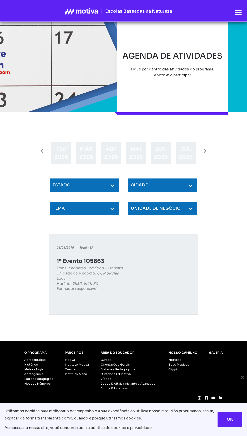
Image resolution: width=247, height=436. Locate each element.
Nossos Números (37, 383)
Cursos (106, 360)
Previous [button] (42, 151)
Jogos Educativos (114, 388)
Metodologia (34, 369)
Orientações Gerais (115, 364)
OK (230, 419)
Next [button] (205, 151)
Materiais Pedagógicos (118, 369)
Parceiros (74, 353)
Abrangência (33, 374)
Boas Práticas (178, 364)
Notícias (174, 360)
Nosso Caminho (182, 353)
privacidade (141, 427)
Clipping (174, 369)
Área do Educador (118, 353)
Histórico (31, 364)
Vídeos (106, 379)
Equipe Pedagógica (38, 379)
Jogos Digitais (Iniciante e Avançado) (129, 383)
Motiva (70, 360)
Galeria (216, 353)
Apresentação (35, 360)
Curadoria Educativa (116, 374)
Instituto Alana (76, 374)
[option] (61, 153)
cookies (118, 427)
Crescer (71, 369)
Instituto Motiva (77, 364)
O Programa (35, 353)
